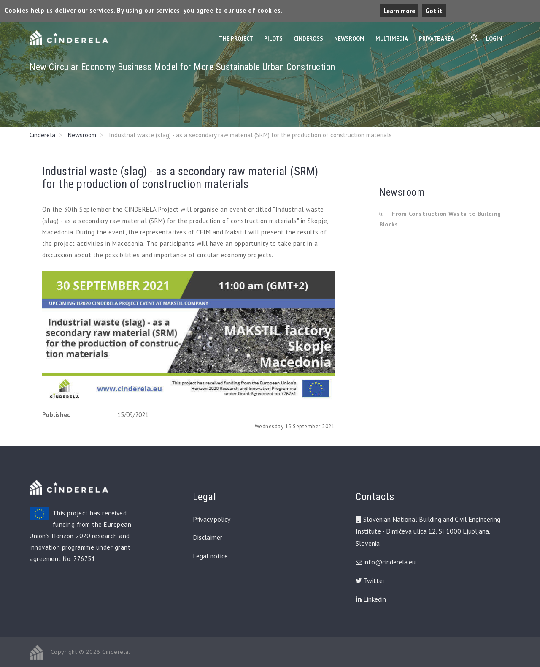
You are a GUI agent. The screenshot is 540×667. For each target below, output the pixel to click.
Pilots (273, 38)
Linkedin (371, 599)
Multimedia (391, 38)
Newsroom (349, 38)
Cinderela (42, 135)
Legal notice (210, 556)
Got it (434, 11)
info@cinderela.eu (390, 562)
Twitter (370, 580)
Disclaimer (207, 537)
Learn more (399, 11)
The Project (236, 38)
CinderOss (308, 38)
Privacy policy (211, 519)
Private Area (436, 38)
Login (494, 38)
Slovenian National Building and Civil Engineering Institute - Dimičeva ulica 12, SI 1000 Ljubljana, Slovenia (428, 531)
